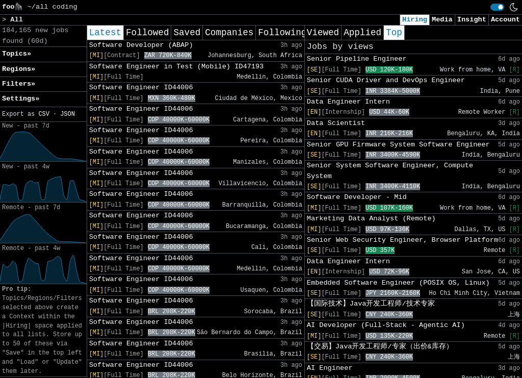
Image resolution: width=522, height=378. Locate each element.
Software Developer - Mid (357, 197)
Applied (362, 33)
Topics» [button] (16, 54)
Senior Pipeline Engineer (357, 59)
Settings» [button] (20, 99)
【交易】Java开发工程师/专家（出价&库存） (380, 346)
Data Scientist (336, 123)
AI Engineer (330, 368)
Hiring (414, 19)
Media (442, 19)
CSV (43, 114)
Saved (186, 33)
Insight (471, 19)
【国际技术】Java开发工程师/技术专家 (371, 304)
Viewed (323, 33)
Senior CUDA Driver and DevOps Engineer (386, 80)
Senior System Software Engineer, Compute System (390, 171)
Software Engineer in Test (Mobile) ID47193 (176, 66)
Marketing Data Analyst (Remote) (371, 218)
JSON (67, 114)
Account (505, 19)
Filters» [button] (18, 84)
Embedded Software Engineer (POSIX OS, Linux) (398, 283)
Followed (147, 33)
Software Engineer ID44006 (141, 87)
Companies (229, 33)
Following (282, 33)
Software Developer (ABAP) (141, 45)
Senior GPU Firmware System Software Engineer (398, 144)
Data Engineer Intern (348, 102)
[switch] (497, 7)
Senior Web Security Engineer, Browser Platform (402, 240)
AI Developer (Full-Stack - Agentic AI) (386, 325)
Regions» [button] (18, 69)
